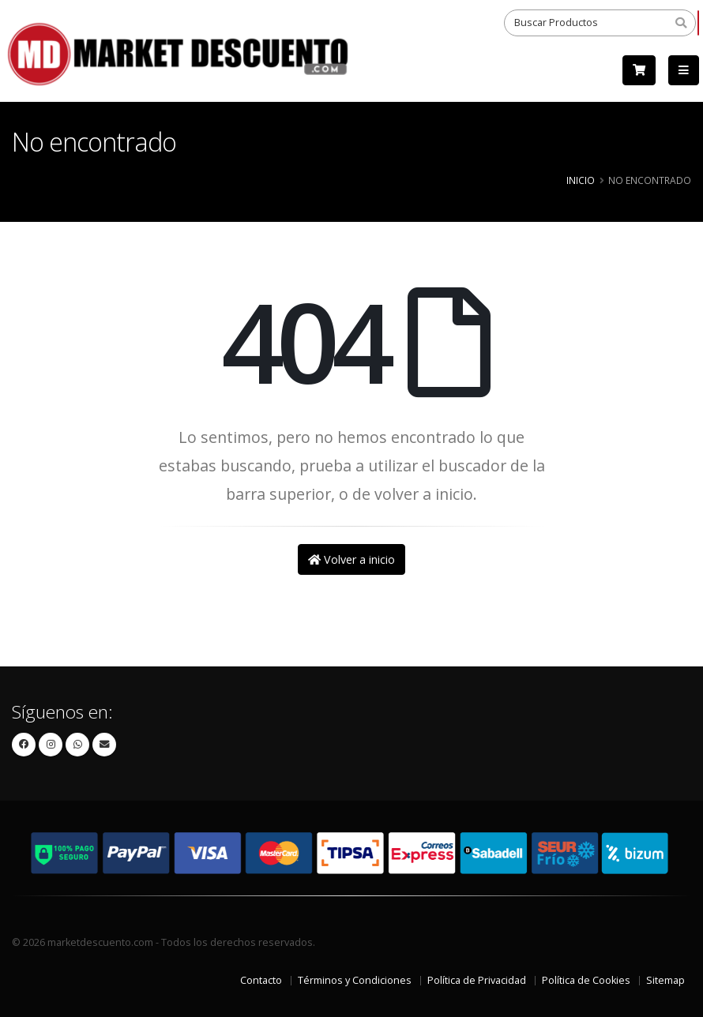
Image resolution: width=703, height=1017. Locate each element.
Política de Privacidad (476, 980)
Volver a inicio (351, 559)
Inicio (580, 180)
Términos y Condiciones (355, 980)
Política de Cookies (586, 980)
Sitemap (665, 980)
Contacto (261, 980)
